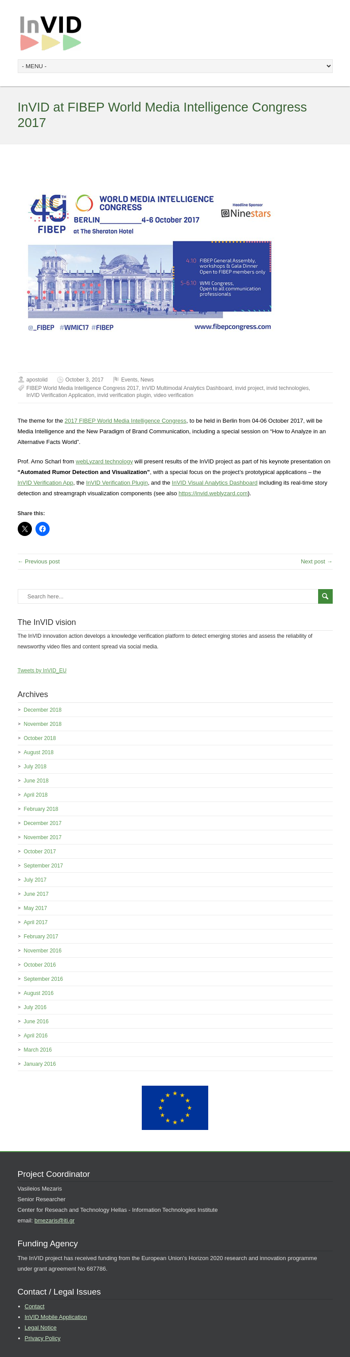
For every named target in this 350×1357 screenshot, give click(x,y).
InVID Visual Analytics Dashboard (214, 482)
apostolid (37, 380)
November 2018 (43, 724)
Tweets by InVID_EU (42, 670)
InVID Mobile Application (56, 1317)
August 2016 (39, 993)
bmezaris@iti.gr (55, 1220)
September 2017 (43, 866)
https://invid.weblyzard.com (213, 493)
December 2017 (43, 823)
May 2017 (35, 908)
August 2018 (39, 752)
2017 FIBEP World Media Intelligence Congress (126, 420)
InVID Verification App (46, 482)
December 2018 (43, 710)
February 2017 (41, 936)
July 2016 (35, 1007)
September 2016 (43, 979)
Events (129, 380)
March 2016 (38, 1050)
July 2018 (35, 766)
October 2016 (40, 965)
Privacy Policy (43, 1338)
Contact (35, 1306)
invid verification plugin (124, 395)
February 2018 (41, 809)
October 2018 (40, 738)
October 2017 (40, 851)
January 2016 (40, 1064)
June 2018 (36, 781)
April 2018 (36, 795)
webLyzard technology (104, 461)
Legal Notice (41, 1327)
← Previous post (39, 561)
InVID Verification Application (60, 395)
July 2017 (35, 880)
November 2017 (43, 837)
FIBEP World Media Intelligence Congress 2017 (83, 388)
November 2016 (43, 951)
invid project (249, 388)
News (147, 380)
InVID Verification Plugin (117, 482)
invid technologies (287, 388)
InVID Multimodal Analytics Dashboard (187, 388)
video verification (173, 395)
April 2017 (36, 922)
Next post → (317, 561)
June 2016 (36, 1021)
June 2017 (36, 894)
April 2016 (36, 1036)
